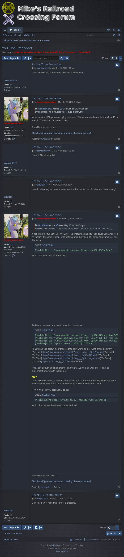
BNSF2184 (8, 197)
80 (11, 201)
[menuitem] (108, 30)
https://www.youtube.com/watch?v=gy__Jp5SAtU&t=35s (70, 355)
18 (11, 85)
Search (8, 35)
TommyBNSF (85, 52)
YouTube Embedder (17, 48)
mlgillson (38, 52)
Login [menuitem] (115, 30)
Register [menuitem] (120, 30)
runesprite (45, 139)
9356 (12, 128)
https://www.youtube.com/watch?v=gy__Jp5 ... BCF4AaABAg (72, 352)
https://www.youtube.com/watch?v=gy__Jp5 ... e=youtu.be (71, 358)
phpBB (53, 545)
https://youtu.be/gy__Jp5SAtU (57, 361)
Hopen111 (73, 52)
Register (31, 35)
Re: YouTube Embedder (47, 64)
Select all (48, 245)
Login (19, 35)
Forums (17, 29)
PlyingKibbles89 (50, 52)
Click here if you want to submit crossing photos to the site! (61, 133)
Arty (56, 548)
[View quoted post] (61, 109)
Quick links (5, 30)
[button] (112, 58)
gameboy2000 (10, 80)
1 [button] (116, 58)
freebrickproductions (23, 52)
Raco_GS (63, 52)
